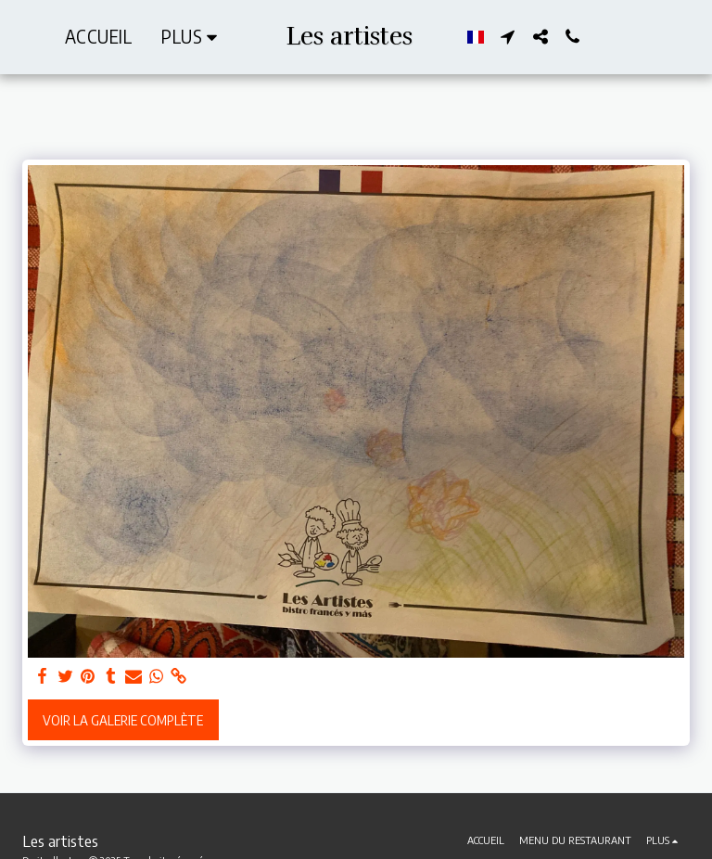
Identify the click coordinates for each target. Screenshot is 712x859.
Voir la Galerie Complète (123, 720)
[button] (507, 36)
